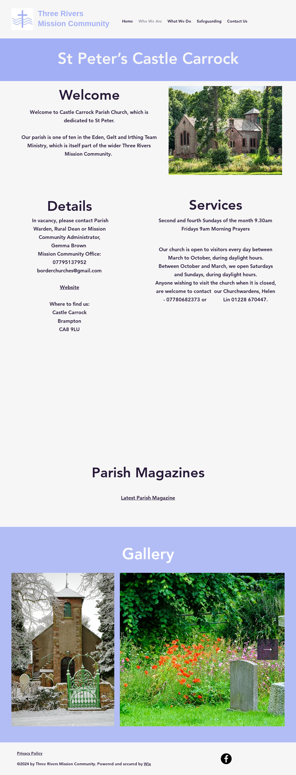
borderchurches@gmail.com (69, 270)
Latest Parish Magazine (148, 498)
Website (69, 287)
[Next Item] (267, 649)
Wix (147, 763)
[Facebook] (226, 758)
